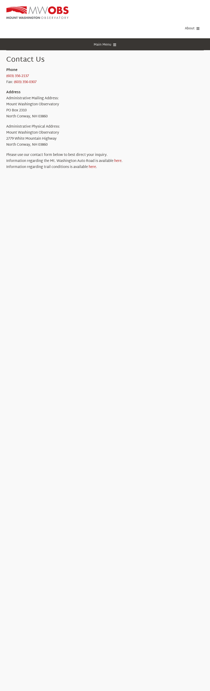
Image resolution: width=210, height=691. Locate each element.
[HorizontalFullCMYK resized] (37, 8)
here (118, 161)
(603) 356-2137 (17, 76)
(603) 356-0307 (25, 82)
